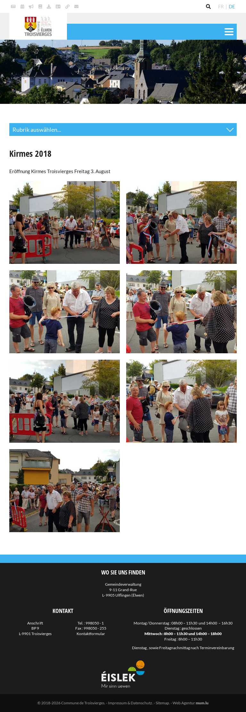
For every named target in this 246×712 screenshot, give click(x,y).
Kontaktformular (91, 633)
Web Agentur (184, 702)
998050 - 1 (95, 623)
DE (232, 6)
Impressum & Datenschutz (130, 702)
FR (221, 6)
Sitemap (162, 702)
